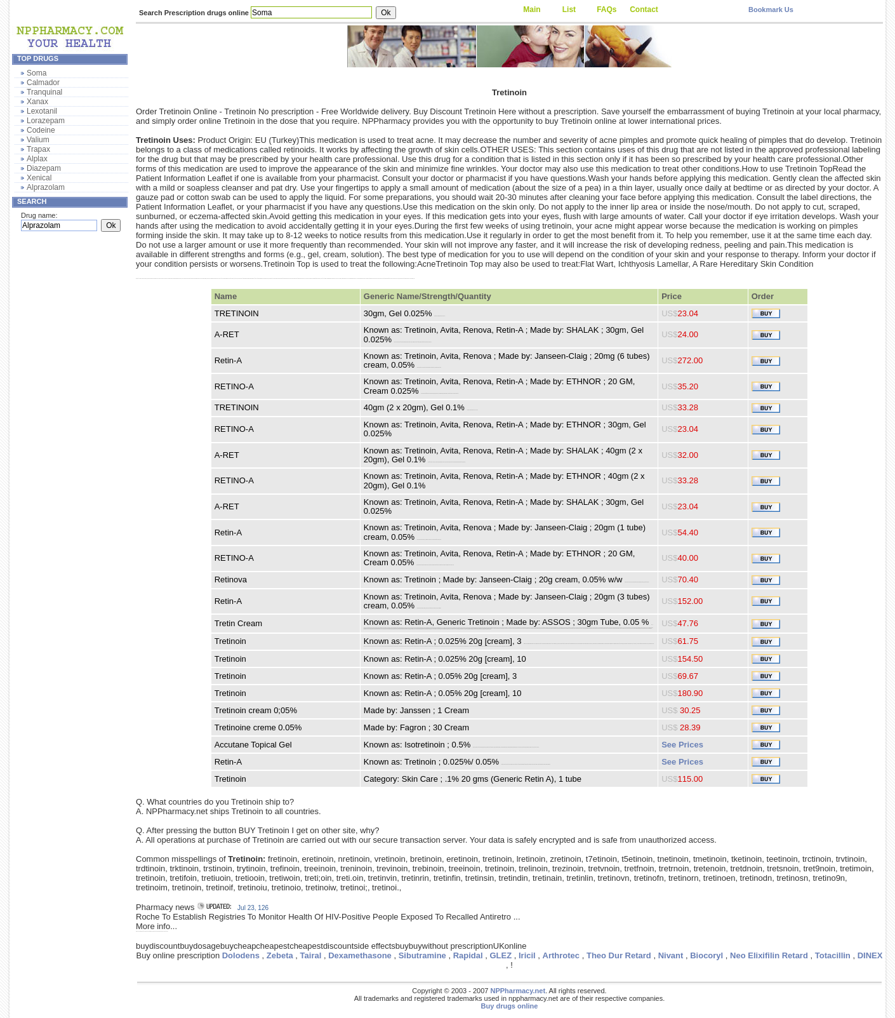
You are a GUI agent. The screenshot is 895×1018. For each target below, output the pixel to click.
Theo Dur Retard (619, 955)
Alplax (37, 158)
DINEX (870, 955)
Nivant (671, 955)
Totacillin (833, 955)
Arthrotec (561, 955)
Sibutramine (422, 955)
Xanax (37, 101)
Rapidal (468, 955)
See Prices (682, 744)
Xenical (39, 177)
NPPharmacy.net (517, 991)
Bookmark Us (770, 9)
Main (531, 9)
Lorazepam (46, 120)
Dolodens (241, 955)
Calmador (43, 82)
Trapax (38, 149)
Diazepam (44, 168)
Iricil (527, 955)
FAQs (606, 9)
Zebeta (280, 955)
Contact (644, 9)
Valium (38, 139)
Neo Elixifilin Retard (769, 955)
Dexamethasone (360, 955)
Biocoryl (706, 955)
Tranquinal (44, 92)
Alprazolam (46, 187)
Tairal (311, 955)
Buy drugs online (509, 1006)
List (569, 9)
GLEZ (500, 955)
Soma (36, 73)
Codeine (41, 130)
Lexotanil (42, 111)
